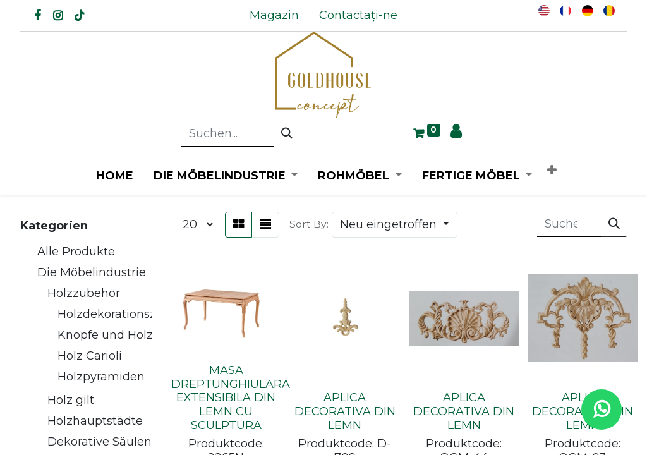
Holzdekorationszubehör (127, 314)
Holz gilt (70, 400)
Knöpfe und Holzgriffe (120, 335)
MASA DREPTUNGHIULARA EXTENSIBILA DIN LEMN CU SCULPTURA (230, 397)
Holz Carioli (89, 356)
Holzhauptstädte (95, 421)
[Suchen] (287, 134)
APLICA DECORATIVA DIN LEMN (345, 411)
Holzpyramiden (101, 377)
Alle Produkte (76, 251)
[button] (551, 171)
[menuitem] (274, 15)
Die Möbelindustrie (91, 272)
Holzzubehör (83, 293)
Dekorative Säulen (99, 442)
